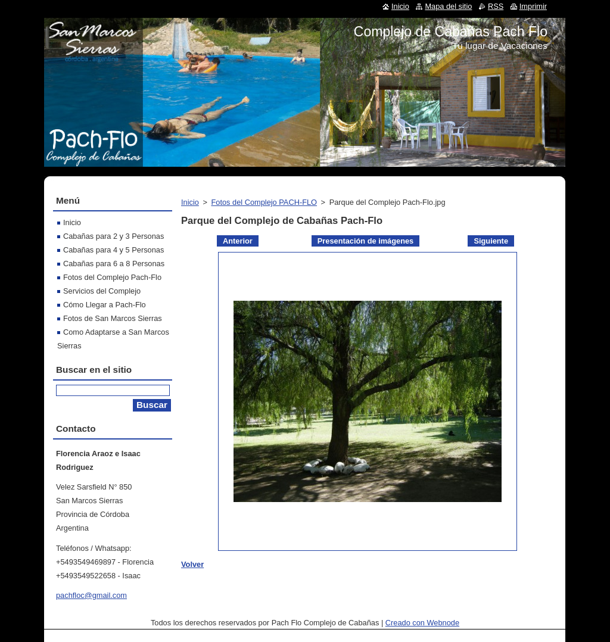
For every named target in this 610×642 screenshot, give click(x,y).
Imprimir (533, 6)
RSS (495, 6)
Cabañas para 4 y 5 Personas (113, 249)
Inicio (190, 202)
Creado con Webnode (422, 622)
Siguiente (491, 240)
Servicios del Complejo (102, 290)
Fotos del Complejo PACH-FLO (264, 202)
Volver (192, 564)
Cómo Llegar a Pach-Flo (104, 304)
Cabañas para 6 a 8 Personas (113, 263)
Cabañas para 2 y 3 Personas (113, 236)
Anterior (238, 240)
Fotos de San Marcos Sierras (112, 318)
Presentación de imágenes (365, 240)
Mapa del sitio (448, 6)
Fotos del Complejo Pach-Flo (112, 277)
